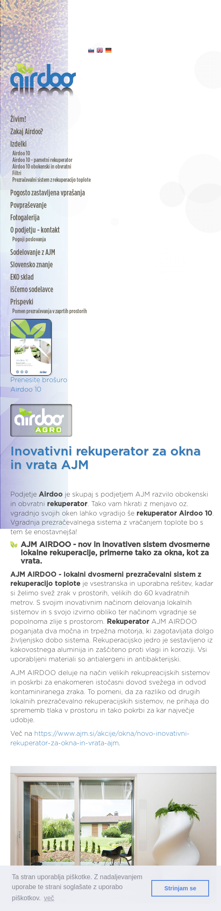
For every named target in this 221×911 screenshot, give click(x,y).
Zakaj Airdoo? (26, 132)
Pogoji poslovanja (29, 239)
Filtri (16, 173)
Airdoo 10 (21, 153)
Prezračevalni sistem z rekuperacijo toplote (51, 180)
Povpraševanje (28, 205)
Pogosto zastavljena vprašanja (47, 193)
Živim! (18, 119)
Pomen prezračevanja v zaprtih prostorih (49, 311)
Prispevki (21, 302)
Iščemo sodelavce (31, 289)
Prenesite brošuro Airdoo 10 (38, 356)
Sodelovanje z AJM (32, 252)
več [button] (49, 897)
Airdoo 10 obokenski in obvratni (41, 167)
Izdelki (18, 144)
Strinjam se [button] (180, 888)
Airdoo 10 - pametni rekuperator (42, 160)
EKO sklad (22, 277)
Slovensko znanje (31, 265)
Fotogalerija (25, 218)
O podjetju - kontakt (35, 230)
